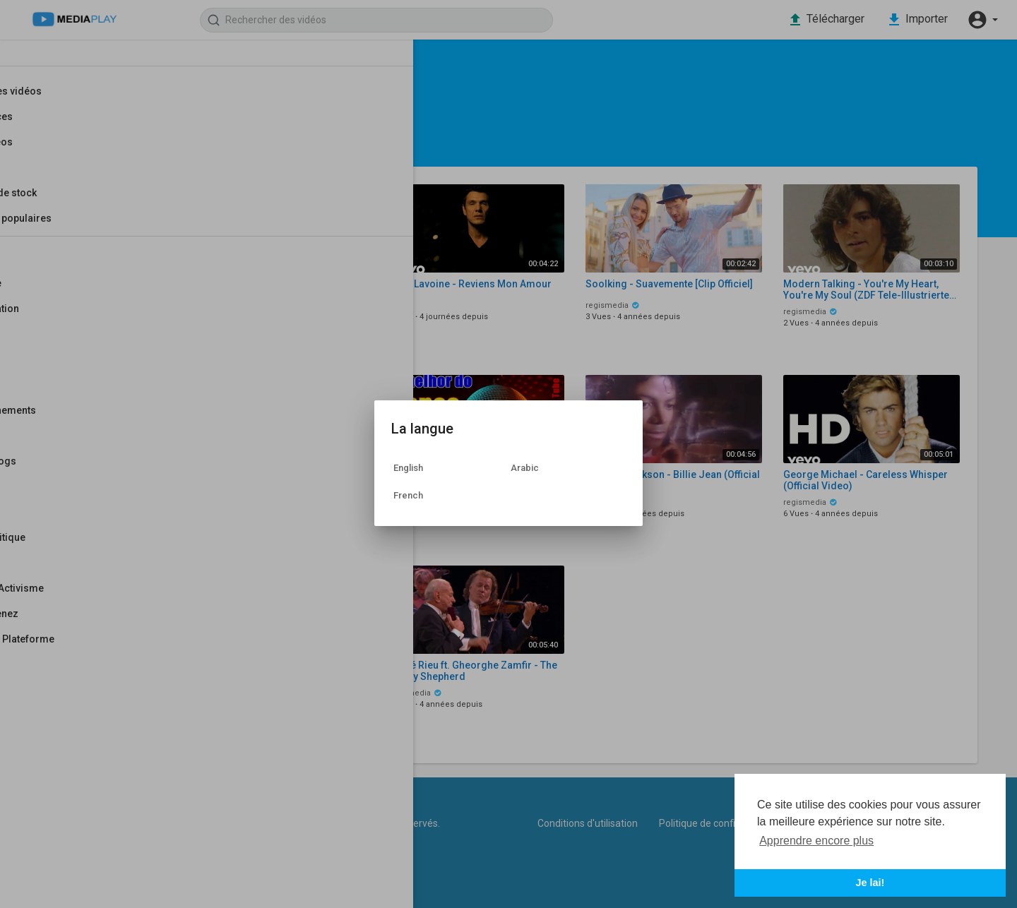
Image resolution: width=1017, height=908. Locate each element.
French (408, 495)
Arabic (525, 467)
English (408, 467)
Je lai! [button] (870, 882)
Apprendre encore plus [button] (816, 841)
